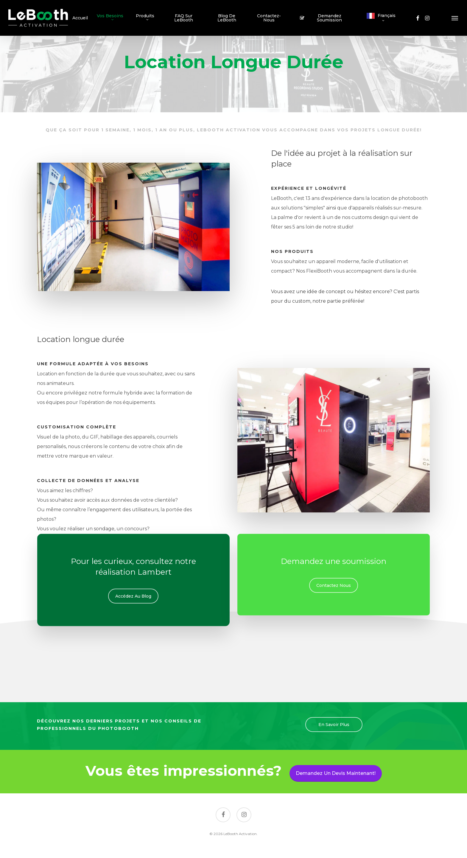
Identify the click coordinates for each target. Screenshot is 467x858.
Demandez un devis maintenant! (336, 773)
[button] (455, 18)
